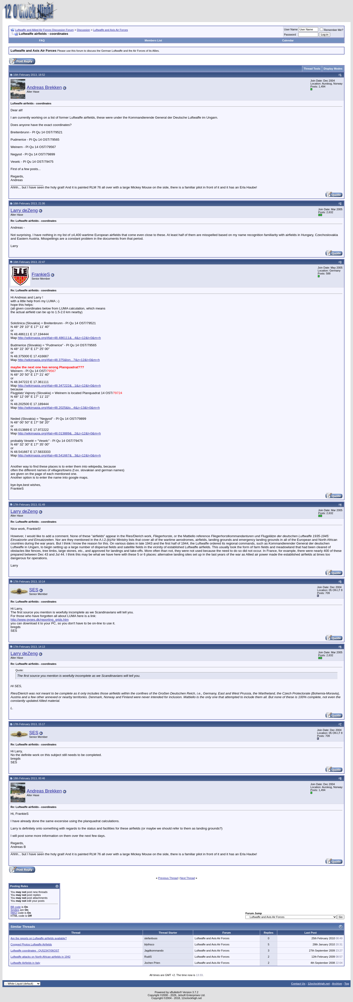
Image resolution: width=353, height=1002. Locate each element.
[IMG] (14, 912)
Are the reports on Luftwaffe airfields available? (39, 938)
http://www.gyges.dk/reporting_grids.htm (40, 619)
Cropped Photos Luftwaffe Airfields (31, 944)
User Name (291, 29)
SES (33, 589)
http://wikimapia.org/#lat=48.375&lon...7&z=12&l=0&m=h (59, 360)
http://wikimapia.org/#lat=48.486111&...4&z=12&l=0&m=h (59, 338)
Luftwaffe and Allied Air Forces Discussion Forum (44, 29)
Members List (153, 40)
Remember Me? (331, 29)
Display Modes (333, 68)
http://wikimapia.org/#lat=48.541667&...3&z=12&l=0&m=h (59, 455)
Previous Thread (168, 878)
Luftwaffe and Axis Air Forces (110, 29)
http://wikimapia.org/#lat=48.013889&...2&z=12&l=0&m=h (59, 433)
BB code (16, 906)
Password (290, 34)
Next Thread (187, 878)
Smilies (15, 909)
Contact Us (298, 983)
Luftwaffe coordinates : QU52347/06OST (35, 950)
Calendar (288, 40)
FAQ (42, 40)
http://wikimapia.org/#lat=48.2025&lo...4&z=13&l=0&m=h (59, 407)
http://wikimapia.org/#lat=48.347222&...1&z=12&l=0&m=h (59, 385)
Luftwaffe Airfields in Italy (25, 962)
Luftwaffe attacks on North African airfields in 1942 (40, 956)
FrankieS (41, 274)
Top (346, 983)
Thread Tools (312, 68)
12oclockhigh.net (319, 983)
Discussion (83, 29)
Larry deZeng (24, 210)
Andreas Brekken (44, 87)
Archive (337, 983)
